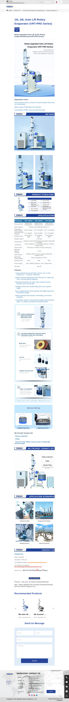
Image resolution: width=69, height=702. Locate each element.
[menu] (41, 6)
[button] (41, 6)
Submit (34, 661)
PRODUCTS (17, 10)
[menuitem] (41, 6)
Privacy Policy (52, 699)
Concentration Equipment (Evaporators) (34, 10)
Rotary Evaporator (52, 10)
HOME (10, 10)
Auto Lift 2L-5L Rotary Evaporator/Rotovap (35, 582)
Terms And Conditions (60, 699)
